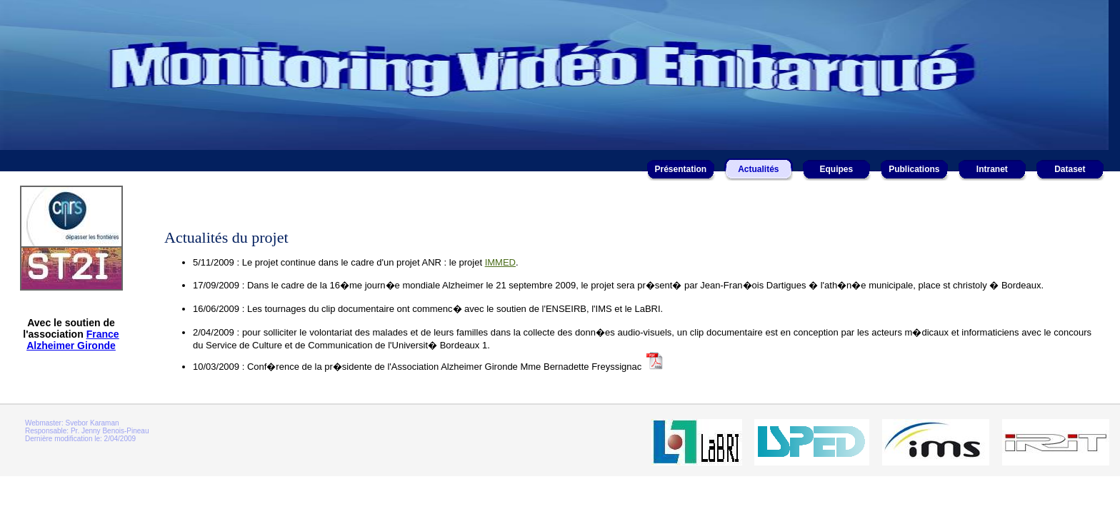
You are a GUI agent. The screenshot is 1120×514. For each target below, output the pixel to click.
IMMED (500, 262)
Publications (914, 169)
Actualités (758, 169)
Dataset (1069, 169)
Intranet (992, 169)
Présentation (680, 169)
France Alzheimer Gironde (72, 339)
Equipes (836, 169)
